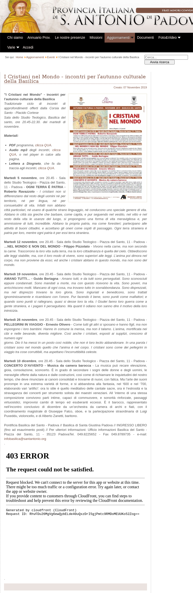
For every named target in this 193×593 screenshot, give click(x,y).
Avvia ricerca (159, 62)
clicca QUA (43, 145)
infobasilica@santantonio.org (25, 439)
